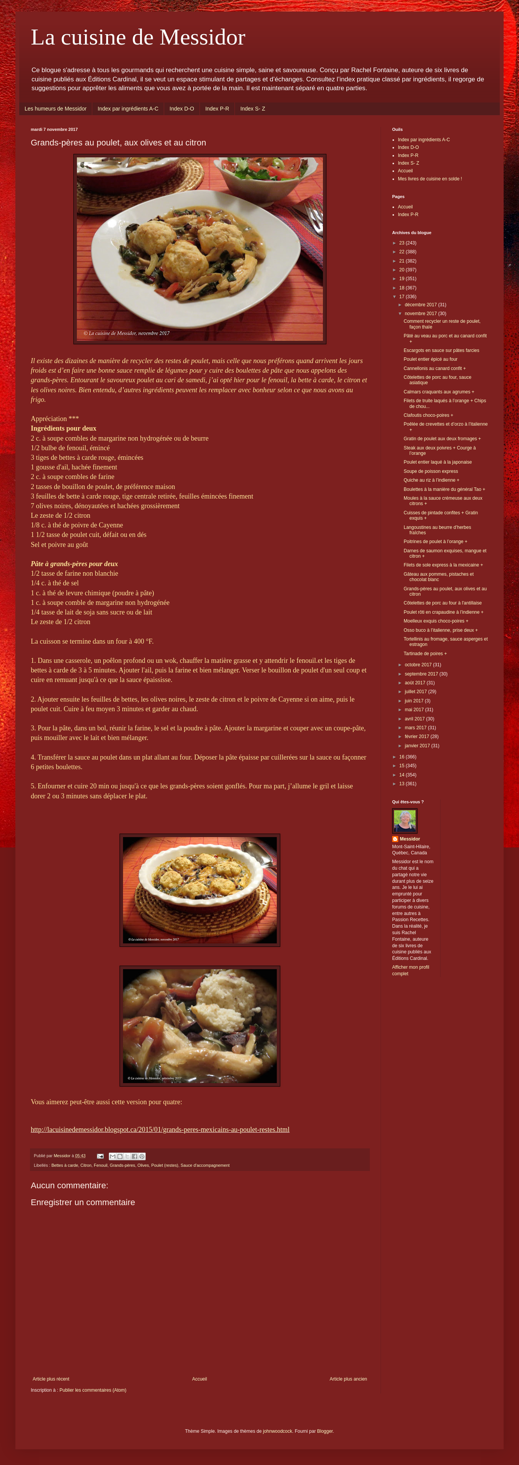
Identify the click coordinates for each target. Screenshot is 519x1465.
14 (402, 775)
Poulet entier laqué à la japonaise (438, 462)
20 (402, 270)
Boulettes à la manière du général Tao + (444, 489)
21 (402, 261)
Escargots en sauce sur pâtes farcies (441, 350)
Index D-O (182, 109)
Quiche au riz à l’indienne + (431, 480)
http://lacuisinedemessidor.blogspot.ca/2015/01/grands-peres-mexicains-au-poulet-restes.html (160, 1129)
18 (402, 288)
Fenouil (100, 1165)
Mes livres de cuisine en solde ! (430, 179)
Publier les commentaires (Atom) (93, 1390)
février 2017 (418, 736)
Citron (85, 1165)
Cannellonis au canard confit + (435, 368)
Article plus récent (51, 1379)
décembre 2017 (421, 304)
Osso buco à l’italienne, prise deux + (441, 630)
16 (402, 757)
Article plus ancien (348, 1379)
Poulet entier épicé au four (430, 359)
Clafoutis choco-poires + (428, 415)
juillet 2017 (416, 691)
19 (402, 278)
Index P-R (217, 109)
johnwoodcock (277, 1431)
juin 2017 (415, 701)
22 (402, 251)
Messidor (410, 839)
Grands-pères (122, 1165)
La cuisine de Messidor (138, 37)
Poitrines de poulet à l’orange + (435, 541)
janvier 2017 (418, 745)
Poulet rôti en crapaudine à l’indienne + (444, 612)
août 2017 (416, 682)
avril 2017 (415, 719)
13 (402, 783)
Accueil (199, 1379)
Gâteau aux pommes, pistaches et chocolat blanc (439, 576)
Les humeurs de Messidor (55, 109)
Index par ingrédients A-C (128, 109)
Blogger (325, 1431)
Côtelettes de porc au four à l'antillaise (443, 603)
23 (402, 243)
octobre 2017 (419, 664)
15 (402, 765)
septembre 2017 (422, 674)
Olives (143, 1165)
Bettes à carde (65, 1165)
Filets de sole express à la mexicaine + (443, 565)
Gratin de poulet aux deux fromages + (442, 438)
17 (402, 296)
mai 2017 (415, 709)
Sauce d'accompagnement (205, 1165)
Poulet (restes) (164, 1165)
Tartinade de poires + (425, 653)
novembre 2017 (421, 313)
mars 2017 (416, 727)
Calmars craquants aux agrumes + (439, 392)
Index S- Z (252, 109)
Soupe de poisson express (431, 471)
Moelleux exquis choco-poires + (436, 621)
